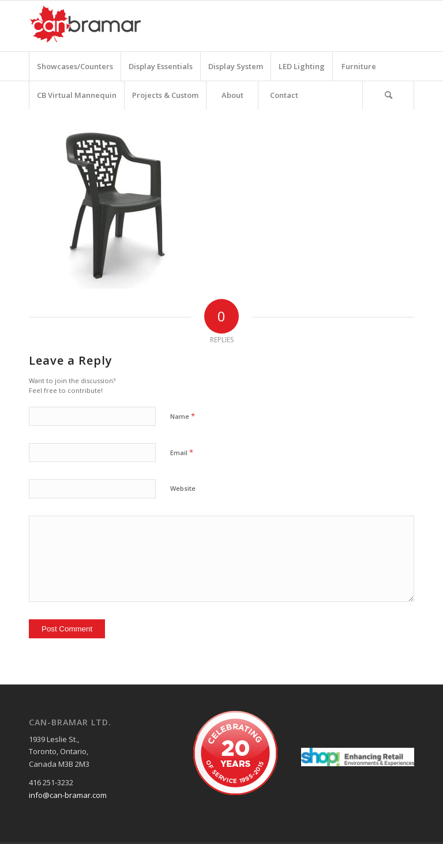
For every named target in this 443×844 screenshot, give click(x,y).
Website (183, 488)
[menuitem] (75, 66)
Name (182, 416)
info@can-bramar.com (68, 795)
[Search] (388, 95)
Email (181, 452)
